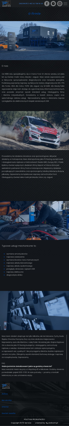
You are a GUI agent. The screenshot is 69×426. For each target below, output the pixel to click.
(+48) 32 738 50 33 (35, 3)
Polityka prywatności (34, 419)
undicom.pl (52, 423)
